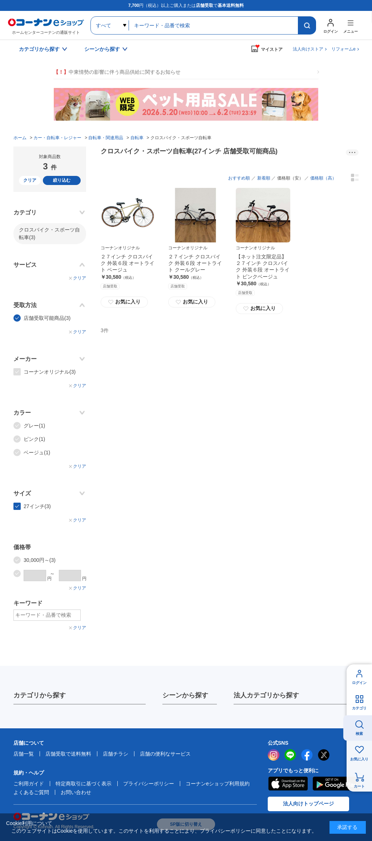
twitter (323, 755)
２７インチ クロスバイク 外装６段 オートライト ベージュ (127, 263)
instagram (273, 755)
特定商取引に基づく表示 (84, 783)
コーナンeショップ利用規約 (218, 783)
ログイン (359, 683)
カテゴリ (359, 708)
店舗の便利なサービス (165, 753)
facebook (307, 755)
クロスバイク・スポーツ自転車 (49, 233)
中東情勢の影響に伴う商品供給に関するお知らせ (117, 72)
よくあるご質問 (31, 792)
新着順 (263, 178)
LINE (290, 755)
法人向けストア (308, 49)
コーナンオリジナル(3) (50, 372)
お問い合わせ (76, 792)
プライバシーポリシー (148, 783)
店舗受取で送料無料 (68, 753)
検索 (359, 734)
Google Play (336, 783)
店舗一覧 (23, 753)
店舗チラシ (115, 753)
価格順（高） (323, 178)
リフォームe (343, 49)
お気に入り (124, 302)
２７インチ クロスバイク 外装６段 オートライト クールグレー (195, 263)
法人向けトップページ (308, 803)
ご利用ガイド (28, 783)
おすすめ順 (239, 178)
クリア (29, 180)
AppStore (288, 783)
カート (359, 786)
